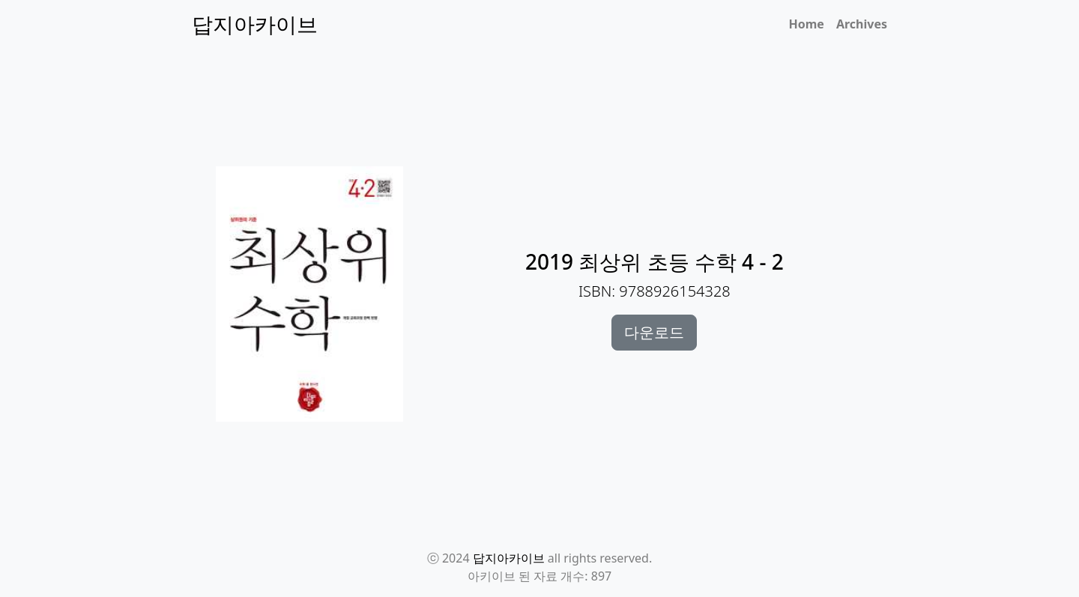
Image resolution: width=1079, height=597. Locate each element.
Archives (861, 24)
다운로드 (654, 332)
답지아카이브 (509, 558)
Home (806, 24)
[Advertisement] (548, 120)
